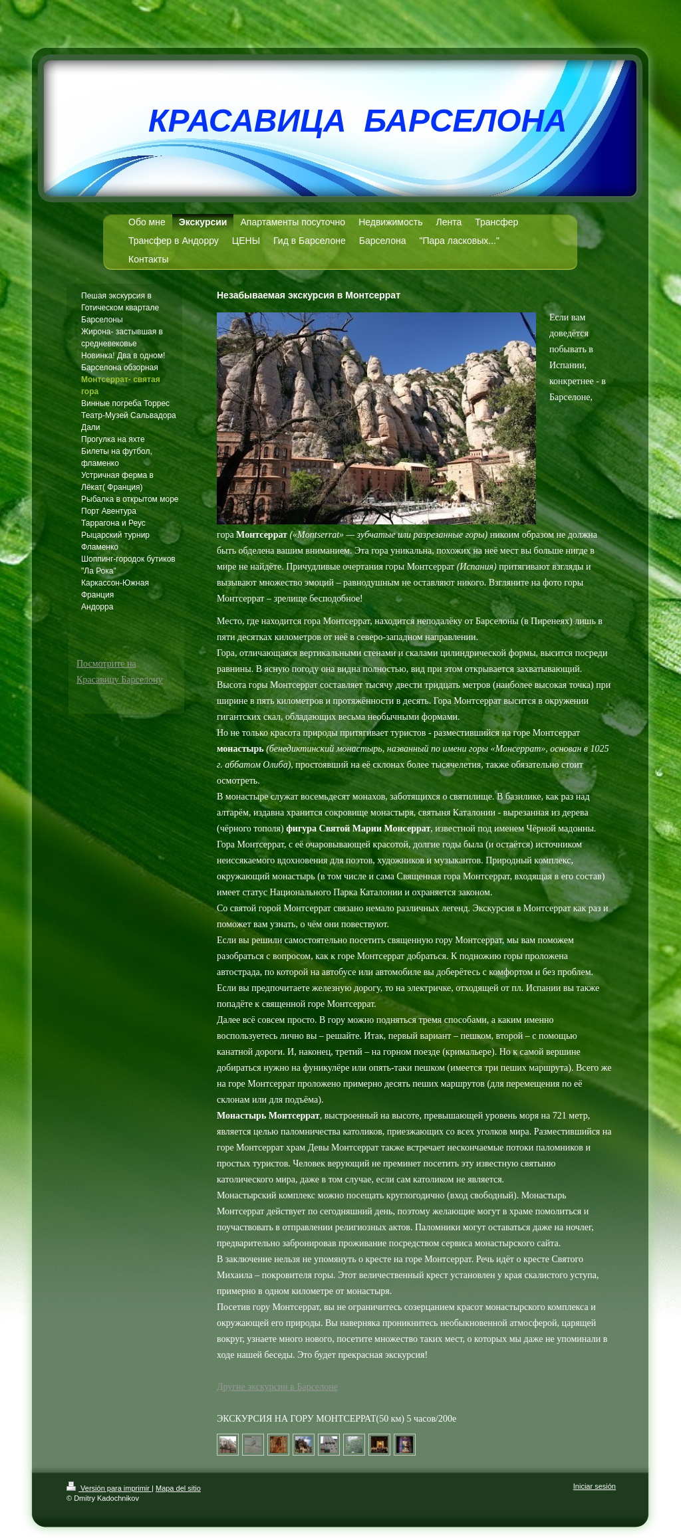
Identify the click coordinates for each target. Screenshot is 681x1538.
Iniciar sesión (594, 1486)
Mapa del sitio (178, 1488)
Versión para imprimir (109, 1488)
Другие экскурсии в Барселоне (277, 1387)
